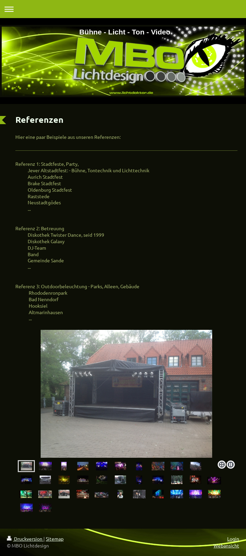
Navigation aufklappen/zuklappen (123, 9)
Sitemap (55, 539)
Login (233, 539)
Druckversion (25, 539)
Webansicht (226, 545)
